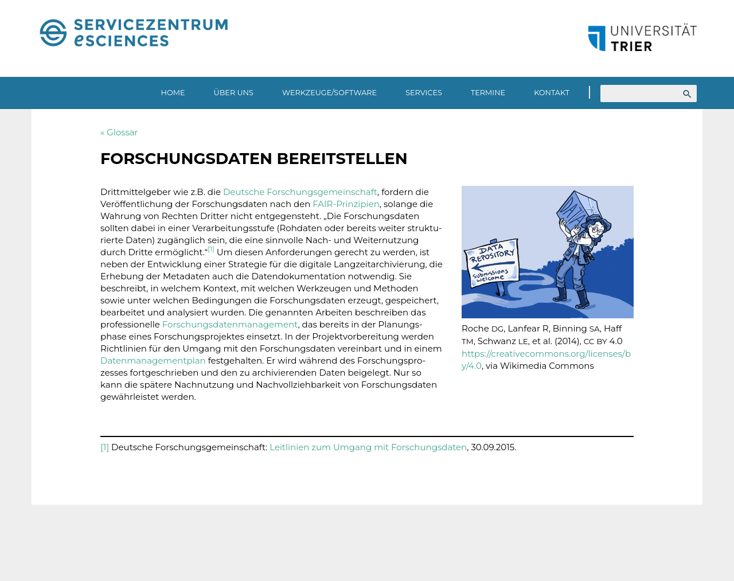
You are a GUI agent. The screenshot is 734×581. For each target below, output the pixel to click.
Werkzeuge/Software (329, 92)
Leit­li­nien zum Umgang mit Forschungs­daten (368, 447)
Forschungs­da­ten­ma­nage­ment (230, 324)
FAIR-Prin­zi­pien (346, 203)
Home (173, 92)
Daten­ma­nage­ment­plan (154, 360)
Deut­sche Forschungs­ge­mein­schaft (300, 191)
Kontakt (551, 92)
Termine (488, 92)
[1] (104, 447)
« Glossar (119, 132)
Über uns (233, 92)
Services (423, 92)
